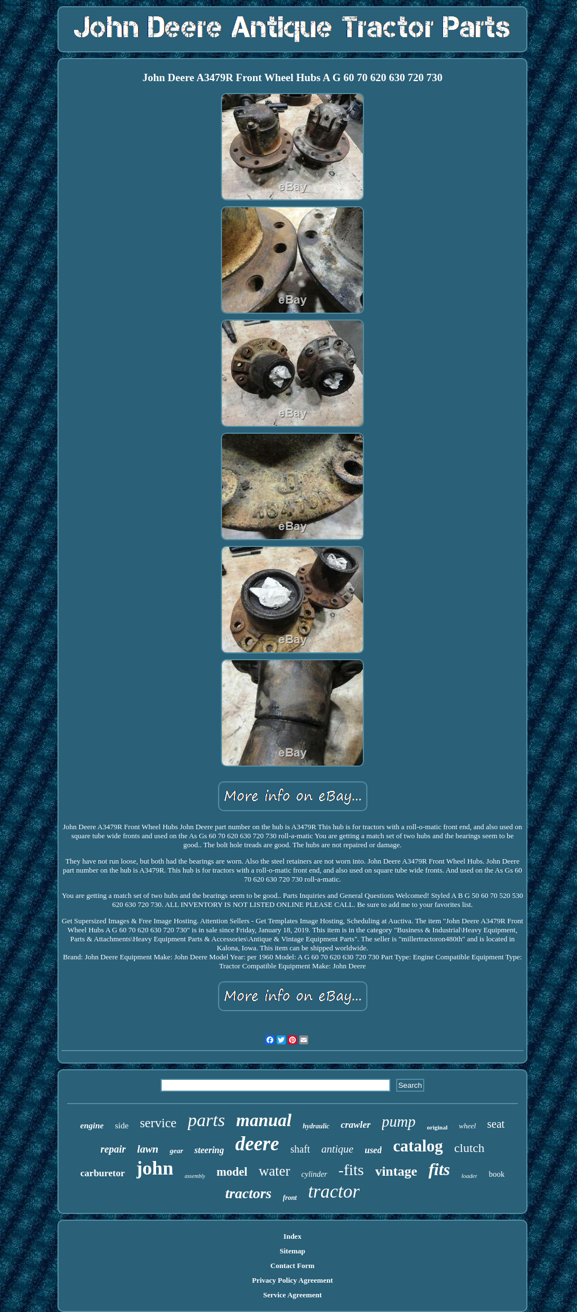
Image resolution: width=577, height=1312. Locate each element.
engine (92, 1125)
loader (469, 1175)
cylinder (314, 1174)
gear (176, 1150)
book (496, 1174)
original (437, 1127)
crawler (356, 1124)
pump (399, 1121)
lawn (147, 1149)
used (373, 1150)
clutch (469, 1148)
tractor (334, 1191)
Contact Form (292, 1265)
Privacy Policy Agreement (292, 1280)
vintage (396, 1171)
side (121, 1125)
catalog (418, 1146)
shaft (300, 1149)
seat (496, 1124)
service (158, 1123)
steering (209, 1150)
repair (113, 1149)
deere (257, 1144)
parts (206, 1120)
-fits (351, 1169)
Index (292, 1236)
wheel (467, 1126)
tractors (248, 1193)
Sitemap (292, 1251)
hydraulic (316, 1126)
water (274, 1170)
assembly (195, 1176)
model (231, 1171)
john (155, 1168)
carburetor (103, 1173)
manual (263, 1120)
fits (439, 1169)
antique (337, 1149)
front (290, 1198)
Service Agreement (292, 1295)
